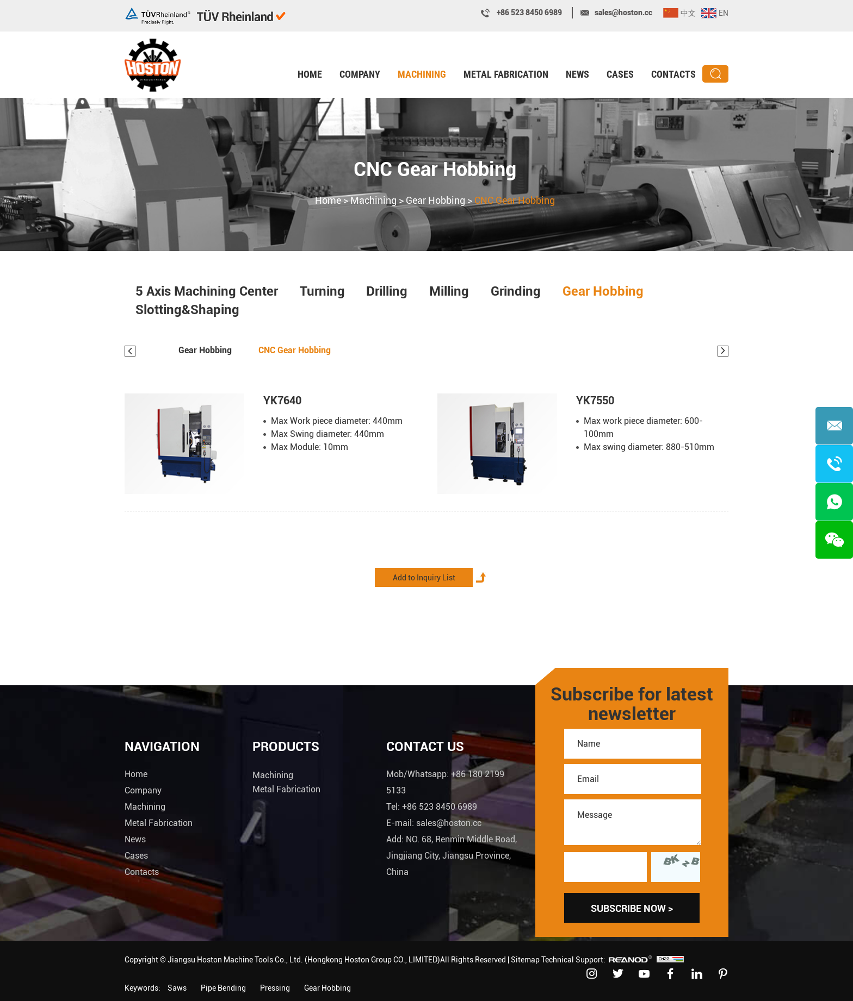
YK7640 (282, 401)
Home (310, 74)
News (577, 74)
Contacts (673, 74)
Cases (620, 74)
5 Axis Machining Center (206, 291)
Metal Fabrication (505, 74)
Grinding (516, 291)
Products (285, 746)
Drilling (387, 291)
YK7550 (595, 401)
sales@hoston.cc (623, 12)
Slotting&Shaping (187, 310)
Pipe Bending (223, 988)
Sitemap (525, 959)
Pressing (275, 988)
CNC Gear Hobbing (435, 170)
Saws (177, 988)
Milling (449, 291)
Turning (322, 291)
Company (359, 74)
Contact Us (425, 746)
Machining (422, 74)
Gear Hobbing (435, 201)
